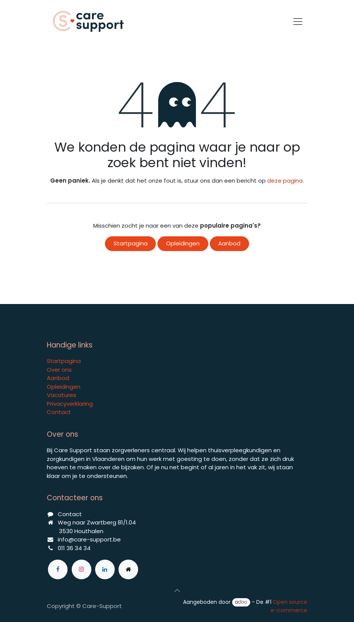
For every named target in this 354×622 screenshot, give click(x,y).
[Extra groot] (128, 569)
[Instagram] (81, 569)
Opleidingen (183, 243)
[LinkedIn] (105, 569)
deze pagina (285, 181)
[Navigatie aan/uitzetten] (297, 21)
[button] (177, 591)
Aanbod (229, 243)
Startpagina (131, 243)
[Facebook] (58, 569)
